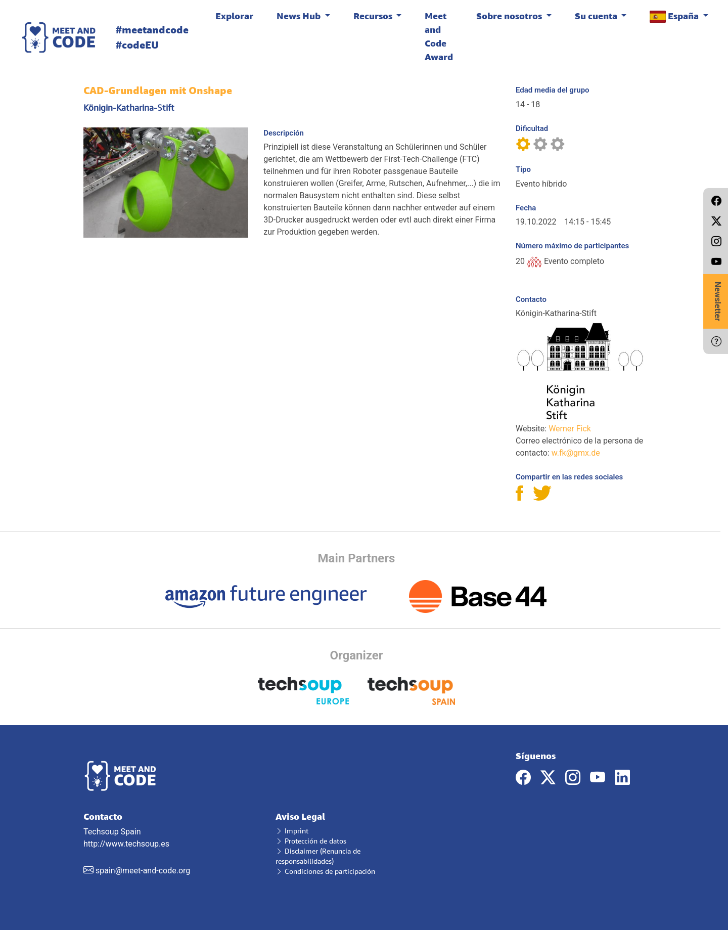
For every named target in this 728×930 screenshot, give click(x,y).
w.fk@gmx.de (576, 453)
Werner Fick (570, 428)
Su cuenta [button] (597, 15)
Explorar (234, 15)
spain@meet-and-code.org (143, 870)
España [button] (675, 16)
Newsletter (717, 301)
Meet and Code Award (439, 36)
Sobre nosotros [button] (510, 15)
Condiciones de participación (325, 871)
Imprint (292, 830)
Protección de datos (311, 840)
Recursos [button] (373, 15)
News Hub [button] (300, 15)
